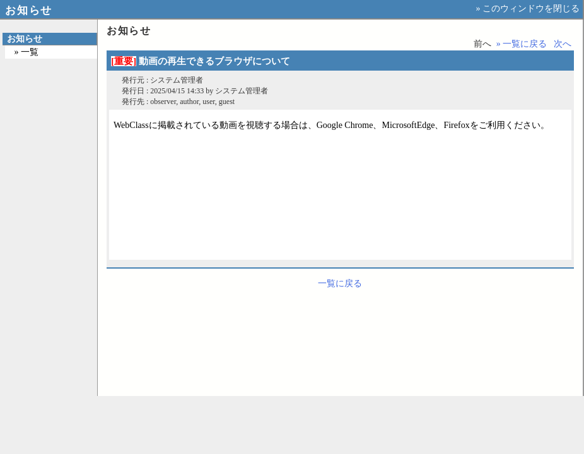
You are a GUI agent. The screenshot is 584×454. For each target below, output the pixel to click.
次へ (562, 44)
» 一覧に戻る (521, 44)
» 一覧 (26, 52)
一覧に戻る (340, 283)
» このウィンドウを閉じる (528, 8)
